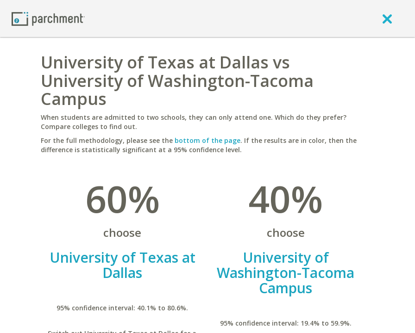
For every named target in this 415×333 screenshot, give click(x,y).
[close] (387, 18)
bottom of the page (207, 140)
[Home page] (48, 18)
